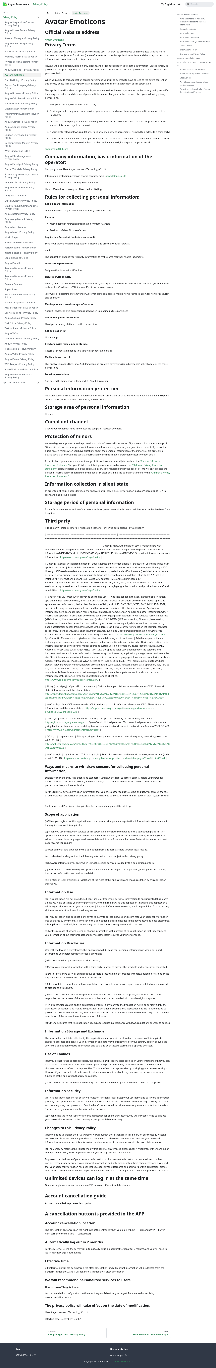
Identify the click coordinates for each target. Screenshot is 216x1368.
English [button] (167, 4)
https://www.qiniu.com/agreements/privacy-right (73, 729)
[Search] (199, 4)
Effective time (185, 77)
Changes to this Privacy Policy (192, 54)
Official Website (25, 1355)
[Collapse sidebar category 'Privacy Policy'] (38, 17)
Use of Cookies (186, 45)
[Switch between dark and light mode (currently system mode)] (179, 4)
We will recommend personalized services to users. (194, 83)
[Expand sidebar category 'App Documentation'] (38, 382)
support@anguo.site (115, 176)
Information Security (188, 49)
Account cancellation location (192, 69)
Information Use (187, 33)
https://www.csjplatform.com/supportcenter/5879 (71, 679)
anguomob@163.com (56, 149)
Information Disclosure (189, 37)
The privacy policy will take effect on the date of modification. (195, 90)
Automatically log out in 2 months (194, 73)
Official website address (187, 14)
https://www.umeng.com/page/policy (80, 557)
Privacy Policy (40, 4)
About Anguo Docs (120, 1355)
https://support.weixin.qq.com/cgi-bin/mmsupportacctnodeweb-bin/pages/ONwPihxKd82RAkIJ (114, 758)
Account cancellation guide (188, 58)
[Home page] (47, 13)
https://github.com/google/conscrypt (65, 722)
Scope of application (188, 29)
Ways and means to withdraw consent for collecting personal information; (193, 21)
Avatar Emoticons (54, 39)
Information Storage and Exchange (195, 41)
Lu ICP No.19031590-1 (121, 1361)
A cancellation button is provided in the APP (194, 63)
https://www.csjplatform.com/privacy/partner (141, 634)
